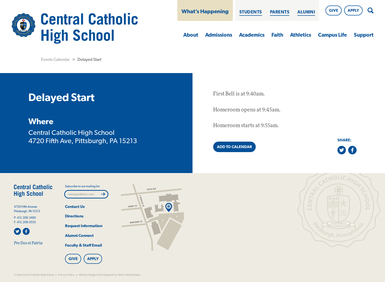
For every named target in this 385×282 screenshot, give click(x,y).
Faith (277, 35)
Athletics (300, 35)
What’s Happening (205, 11)
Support (364, 35)
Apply (353, 10)
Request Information (83, 225)
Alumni (306, 11)
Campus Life (332, 35)
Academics (251, 35)
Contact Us (75, 206)
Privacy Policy (66, 275)
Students (250, 11)
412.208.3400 (26, 217)
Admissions (218, 35)
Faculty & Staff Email (83, 245)
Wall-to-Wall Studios (129, 275)
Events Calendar (55, 59)
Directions (74, 216)
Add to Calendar (234, 146)
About (190, 35)
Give (333, 10)
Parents (280, 11)
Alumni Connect (79, 235)
